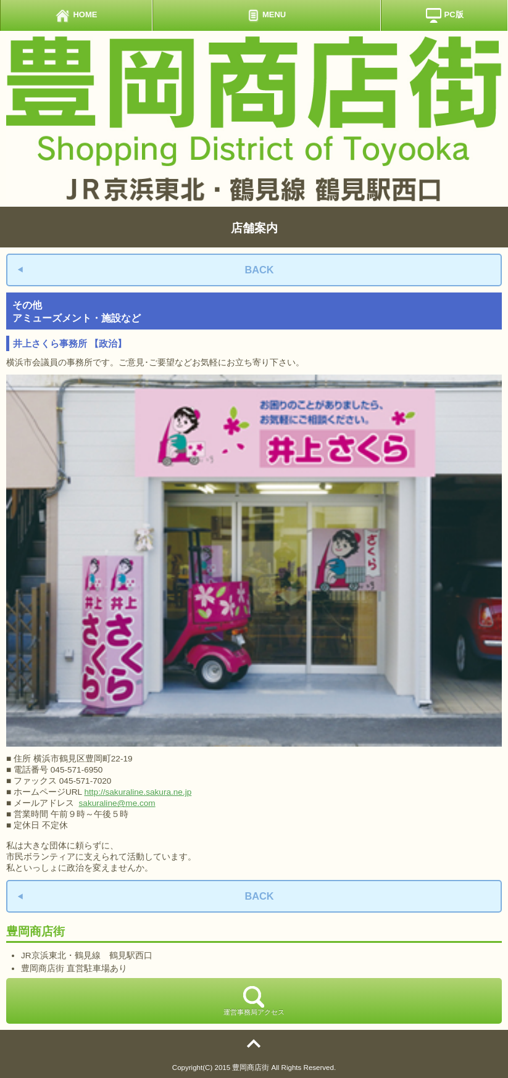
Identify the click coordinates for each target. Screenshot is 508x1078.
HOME (76, 15)
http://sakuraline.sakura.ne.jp (137, 792)
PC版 (445, 15)
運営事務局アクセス (254, 1001)
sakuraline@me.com (117, 803)
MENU (267, 15)
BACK (258, 269)
